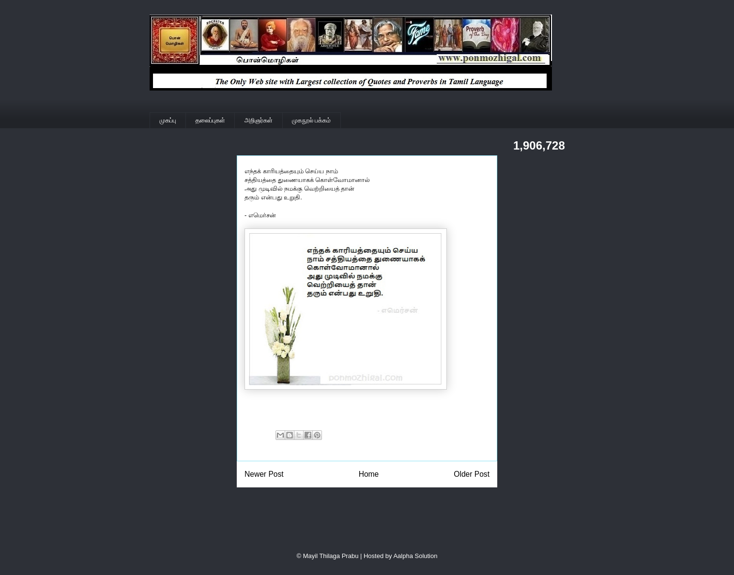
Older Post (471, 474)
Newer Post (264, 474)
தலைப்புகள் (210, 120)
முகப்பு (168, 120)
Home (369, 474)
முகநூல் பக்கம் (311, 120)
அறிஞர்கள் (259, 120)
